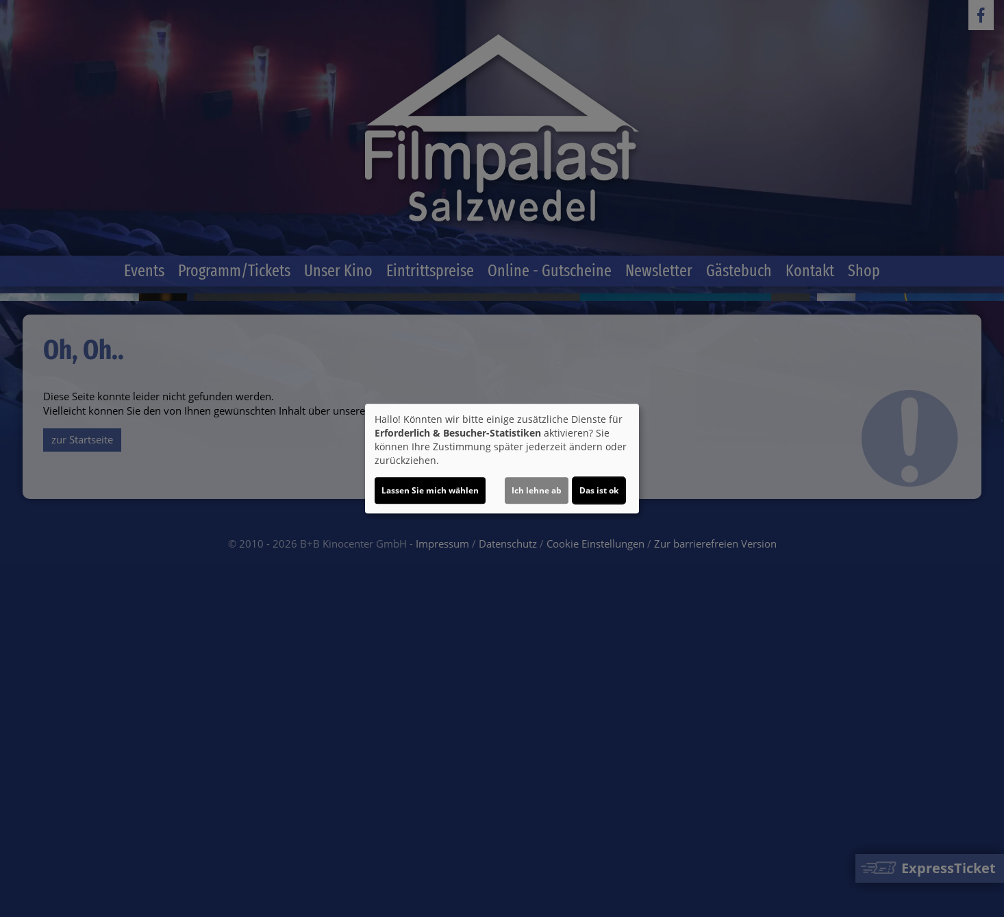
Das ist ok (598, 490)
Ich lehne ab (537, 490)
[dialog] (502, 458)
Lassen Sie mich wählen (430, 490)
